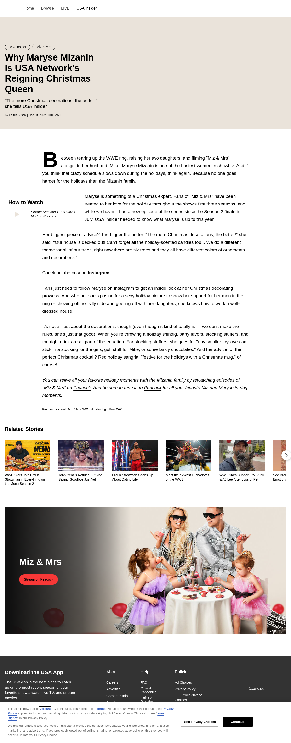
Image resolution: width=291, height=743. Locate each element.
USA (11, 8)
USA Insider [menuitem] (87, 8)
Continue (237, 722)
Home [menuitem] (29, 8)
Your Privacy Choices (188, 697)
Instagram (124, 288)
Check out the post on (76, 272)
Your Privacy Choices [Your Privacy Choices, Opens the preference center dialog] (199, 722)
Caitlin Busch (17, 115)
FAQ (144, 682)
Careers (112, 682)
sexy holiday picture (145, 295)
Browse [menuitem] (47, 8)
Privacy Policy (185, 689)
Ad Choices (183, 682)
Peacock (49, 216)
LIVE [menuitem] (65, 8)
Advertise (113, 689)
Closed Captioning (149, 690)
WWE (112, 158)
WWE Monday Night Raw (98, 409)
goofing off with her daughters (146, 303)
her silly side (93, 303)
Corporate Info (117, 696)
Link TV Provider (147, 700)
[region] (145, 722)
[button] (286, 455)
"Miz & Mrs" (217, 158)
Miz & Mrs (74, 409)
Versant (45, 708)
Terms (101, 708)
